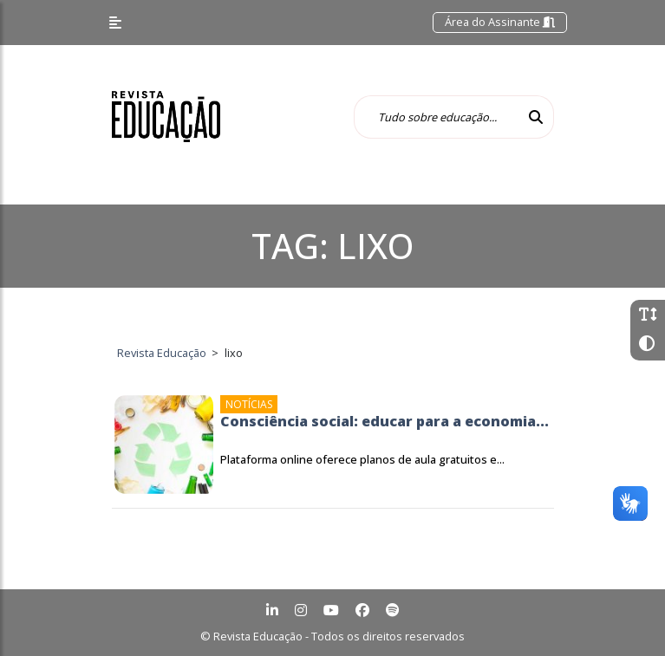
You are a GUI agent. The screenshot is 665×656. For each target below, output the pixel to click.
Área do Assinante (500, 21)
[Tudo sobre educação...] (436, 117)
